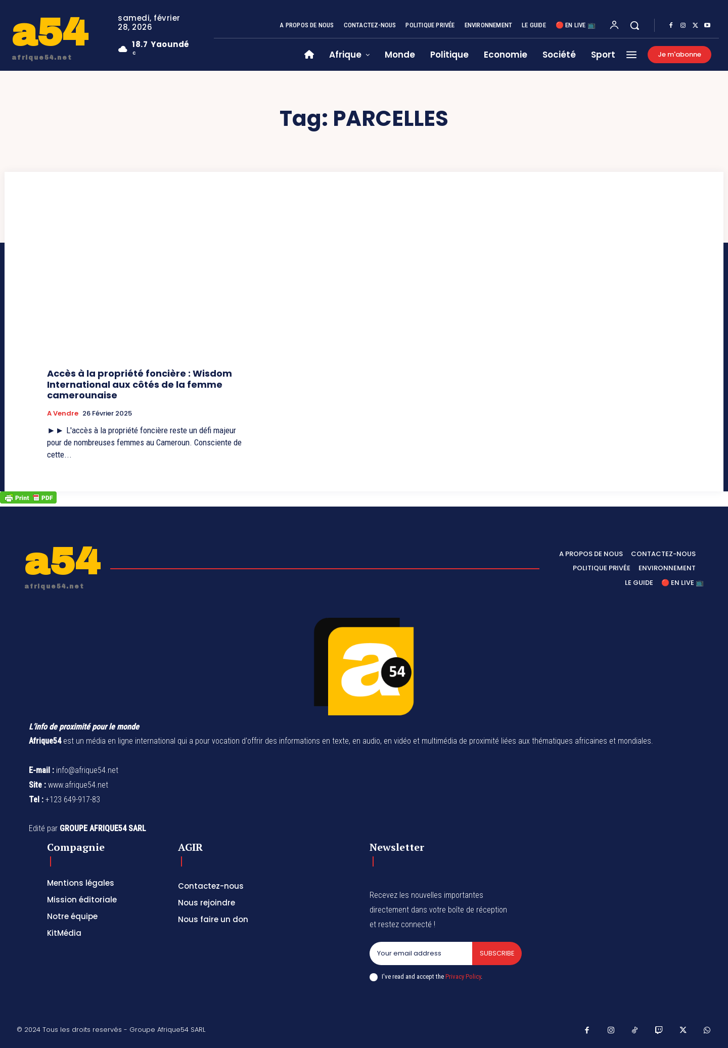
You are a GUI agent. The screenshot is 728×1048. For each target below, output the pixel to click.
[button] (634, 25)
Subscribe (496, 953)
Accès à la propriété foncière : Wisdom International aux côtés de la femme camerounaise (139, 384)
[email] (421, 953)
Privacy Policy (463, 976)
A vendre (62, 413)
